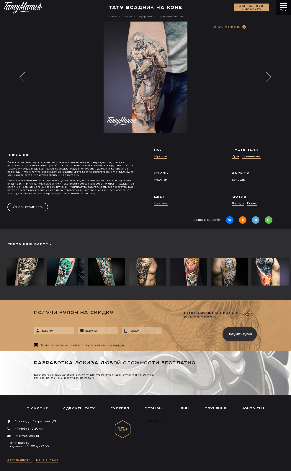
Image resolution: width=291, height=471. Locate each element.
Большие (239, 179)
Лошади (238, 203)
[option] (145, 125)
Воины (252, 203)
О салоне (37, 408)
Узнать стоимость (27, 207)
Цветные (161, 203)
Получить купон (240, 334)
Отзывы (154, 408)
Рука (235, 156)
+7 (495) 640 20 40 (29, 428)
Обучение (215, 408)
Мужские (160, 156)
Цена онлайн (47, 460)
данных (119, 345)
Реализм (160, 179)
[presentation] (189, 333)
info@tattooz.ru (27, 435)
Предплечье (251, 156)
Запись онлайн (19, 460)
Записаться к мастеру (251, 7)
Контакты (253, 408)
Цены (183, 408)
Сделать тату (79, 408)
